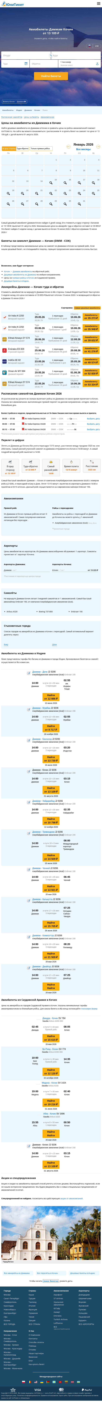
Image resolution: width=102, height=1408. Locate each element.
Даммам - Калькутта (42, 899)
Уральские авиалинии (59, 1303)
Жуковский (83, 1306)
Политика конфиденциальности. (28, 1403)
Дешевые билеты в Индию (16, 281)
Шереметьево (85, 1298)
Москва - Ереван (11, 1347)
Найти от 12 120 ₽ (51, 1071)
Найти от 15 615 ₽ (51, 1038)
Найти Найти (51, 986)
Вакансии (33, 1359)
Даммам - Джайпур (42, 966)
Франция (33, 1309)
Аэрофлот (58, 1294)
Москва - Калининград (10, 1356)
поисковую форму (89, 1008)
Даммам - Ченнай (41, 868)
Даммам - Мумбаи (41, 708)
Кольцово (83, 1313)
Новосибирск (10, 1309)
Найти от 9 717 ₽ (51, 728)
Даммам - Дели (40, 672)
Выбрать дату (93, 418)
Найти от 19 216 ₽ (51, 1102)
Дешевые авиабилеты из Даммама (20, 274)
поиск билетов (50, 1281)
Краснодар (9, 1306)
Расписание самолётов (11, 117)
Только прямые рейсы (40, 148)
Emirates (57, 1315)
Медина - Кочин (50, 1083)
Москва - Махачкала (13, 1371)
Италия (32, 1306)
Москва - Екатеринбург (10, 1365)
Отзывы (32, 1352)
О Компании (34, 1337)
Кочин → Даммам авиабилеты (18, 271)
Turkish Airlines (61, 1319)
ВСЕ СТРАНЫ (34, 1324)
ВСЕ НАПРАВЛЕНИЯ (12, 1374)
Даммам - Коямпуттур (43, 935)
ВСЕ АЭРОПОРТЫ (86, 1324)
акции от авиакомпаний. (71, 1198)
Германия (33, 1313)
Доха (54, 644)
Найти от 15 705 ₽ (51, 924)
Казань (7, 1320)
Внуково (82, 1302)
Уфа (5, 1317)
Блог (31, 1363)
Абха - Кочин (49, 1114)
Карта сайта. (63, 1403)
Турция (32, 1298)
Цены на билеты (31, 117)
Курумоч (82, 1320)
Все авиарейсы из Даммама (17, 1273)
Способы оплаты (36, 1344)
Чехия (31, 1317)
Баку (6, 644)
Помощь (32, 1348)
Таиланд (32, 1302)
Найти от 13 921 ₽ (51, 888)
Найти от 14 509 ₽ (51, 857)
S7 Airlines (58, 1298)
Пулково (82, 1309)
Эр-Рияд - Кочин (50, 1049)
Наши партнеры (36, 1355)
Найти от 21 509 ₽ (51, 955)
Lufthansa (58, 1323)
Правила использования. (50, 1403)
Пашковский (84, 1317)
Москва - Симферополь (10, 1342)
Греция (32, 1320)
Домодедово (84, 1294)
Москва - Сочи (10, 1337)
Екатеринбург (10, 1313)
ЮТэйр (57, 1308)
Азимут (57, 1312)
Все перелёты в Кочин (47, 1273)
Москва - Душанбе (12, 1361)
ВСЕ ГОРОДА (9, 1324)
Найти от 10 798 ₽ (51, 821)
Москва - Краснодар (13, 1351)
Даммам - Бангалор (42, 739)
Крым (31, 1294)
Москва (7, 1294)
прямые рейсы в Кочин (23, 278)
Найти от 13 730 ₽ (51, 759)
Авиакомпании (47, 117)
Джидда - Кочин (50, 1018)
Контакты (33, 1341)
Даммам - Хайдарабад (43, 801)
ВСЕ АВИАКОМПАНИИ (62, 1328)
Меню (98, 3)
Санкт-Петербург (11, 1298)
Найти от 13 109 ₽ (51, 790)
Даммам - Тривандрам (43, 832)
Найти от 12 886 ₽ (51, 697)
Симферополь (10, 1302)
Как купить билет (36, 1366)
